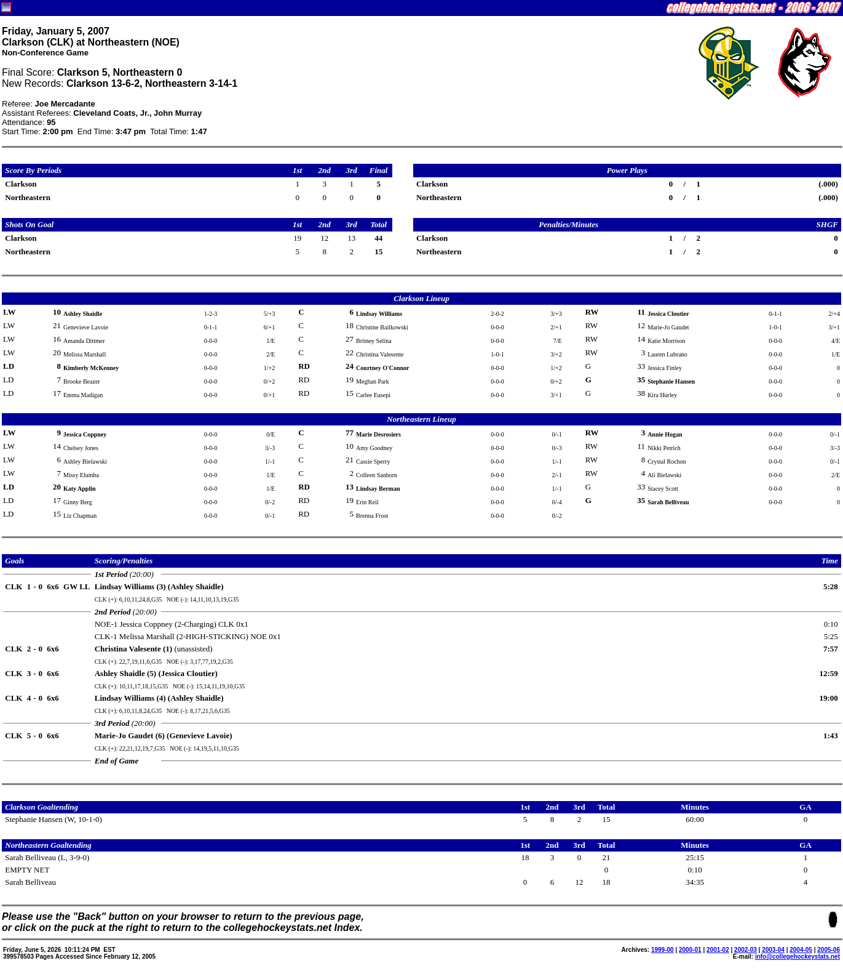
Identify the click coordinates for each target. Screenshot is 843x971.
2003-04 (773, 949)
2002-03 (745, 949)
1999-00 (662, 949)
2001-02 (717, 949)
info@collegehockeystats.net (797, 956)
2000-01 (690, 949)
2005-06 (828, 949)
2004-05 (801, 949)
